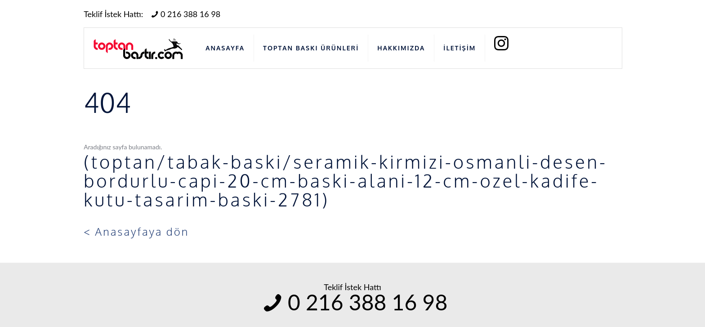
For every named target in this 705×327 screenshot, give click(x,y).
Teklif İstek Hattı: (113, 14)
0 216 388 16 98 (184, 14)
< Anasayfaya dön (136, 231)
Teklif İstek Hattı (352, 287)
